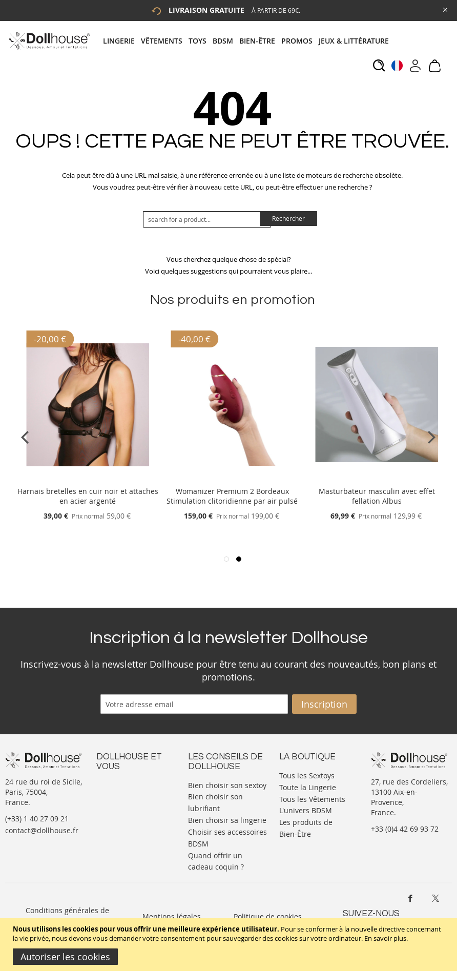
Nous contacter (122, 784)
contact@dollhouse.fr (41, 830)
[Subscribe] (324, 704)
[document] (230, 944)
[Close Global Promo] (444, 9)
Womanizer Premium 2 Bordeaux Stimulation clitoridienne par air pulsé (232, 496)
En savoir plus (385, 938)
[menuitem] (122, 41)
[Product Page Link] (87, 479)
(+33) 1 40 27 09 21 (37, 818)
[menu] (249, 41)
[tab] (249, 41)
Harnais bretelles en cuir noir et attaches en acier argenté (87, 496)
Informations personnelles (118, 810)
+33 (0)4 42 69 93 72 (405, 829)
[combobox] (207, 219)
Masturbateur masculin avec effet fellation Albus (377, 496)
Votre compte (119, 794)
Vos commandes (124, 825)
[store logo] (49, 41)
